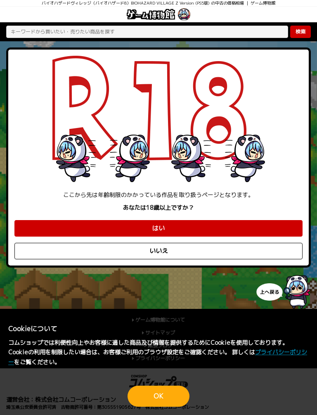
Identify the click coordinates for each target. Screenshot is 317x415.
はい (158, 228)
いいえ (158, 251)
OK (158, 396)
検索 (300, 31)
